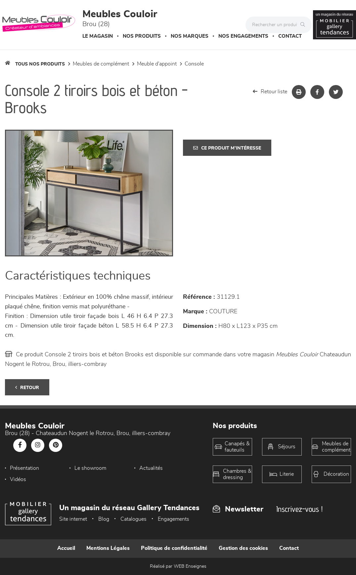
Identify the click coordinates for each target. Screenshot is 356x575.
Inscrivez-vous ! (299, 509)
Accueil (66, 548)
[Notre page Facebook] (19, 445)
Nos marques (189, 36)
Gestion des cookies (243, 548)
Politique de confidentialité (174, 548)
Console (194, 63)
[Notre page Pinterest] (55, 445)
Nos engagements (243, 36)
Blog (103, 519)
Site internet (73, 519)
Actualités (151, 468)
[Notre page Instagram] (37, 445)
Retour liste (270, 91)
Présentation (24, 468)
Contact (290, 36)
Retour (27, 387)
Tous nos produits (40, 64)
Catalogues (133, 519)
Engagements (173, 519)
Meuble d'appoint (157, 63)
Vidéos (18, 479)
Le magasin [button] (97, 36)
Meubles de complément (101, 63)
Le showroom (90, 468)
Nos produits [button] (142, 36)
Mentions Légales (108, 548)
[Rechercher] (304, 25)
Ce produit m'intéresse (227, 148)
